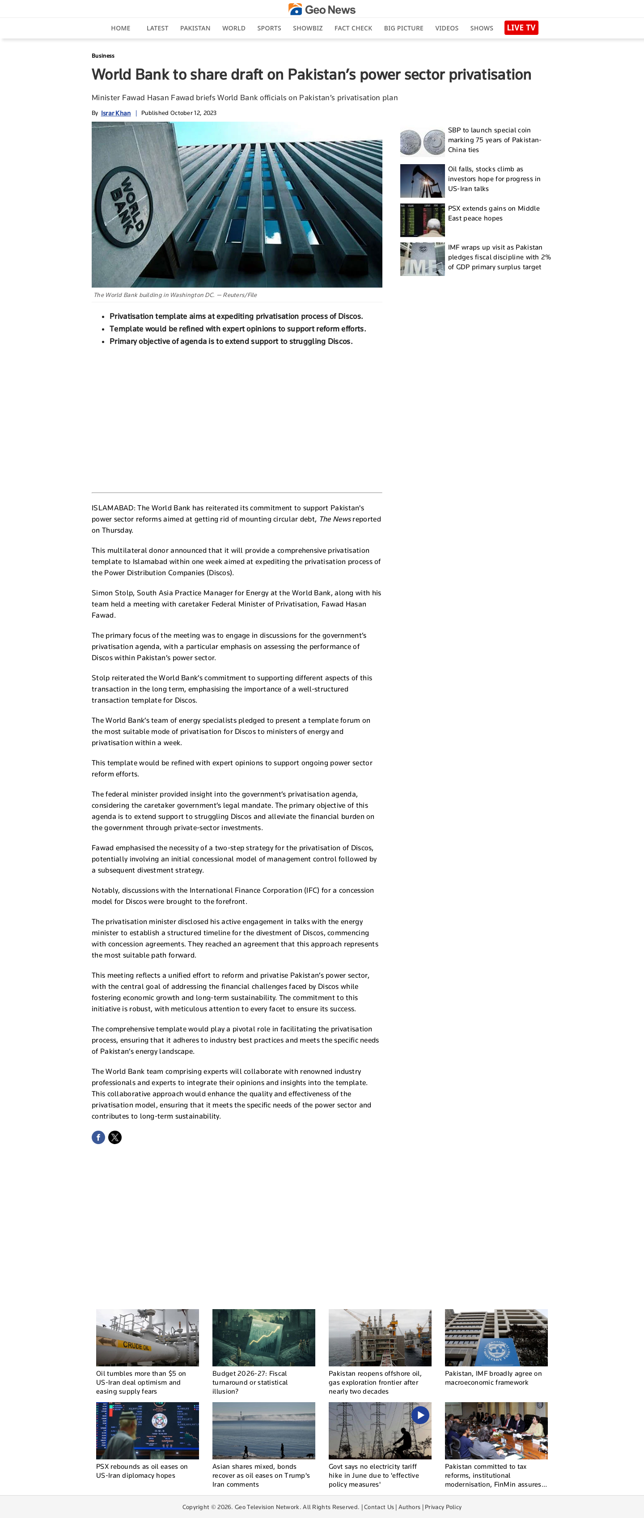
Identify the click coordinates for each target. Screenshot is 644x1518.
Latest (158, 28)
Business (103, 55)
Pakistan (195, 28)
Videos (446, 28)
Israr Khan (116, 113)
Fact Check (353, 28)
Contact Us (379, 1506)
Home (120, 28)
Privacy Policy (443, 1506)
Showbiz (307, 28)
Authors (409, 1506)
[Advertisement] (237, 418)
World (234, 28)
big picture (404, 28)
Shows (481, 28)
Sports (269, 28)
